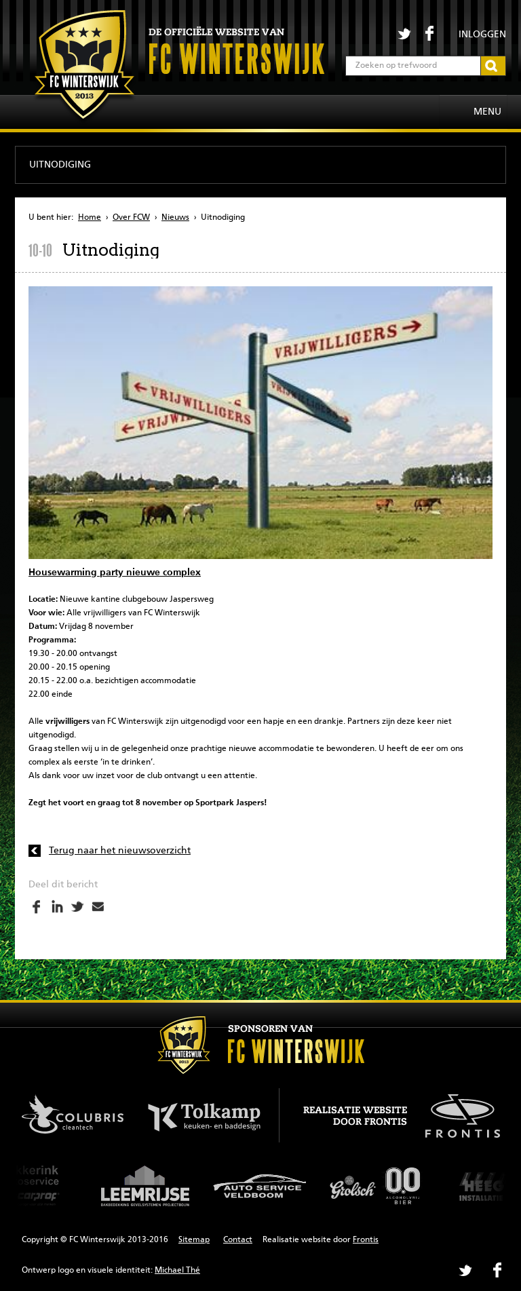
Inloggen (482, 34)
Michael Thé (177, 1271)
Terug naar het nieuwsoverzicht (120, 850)
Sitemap (194, 1240)
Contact (237, 1240)
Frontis (366, 1240)
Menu (487, 112)
